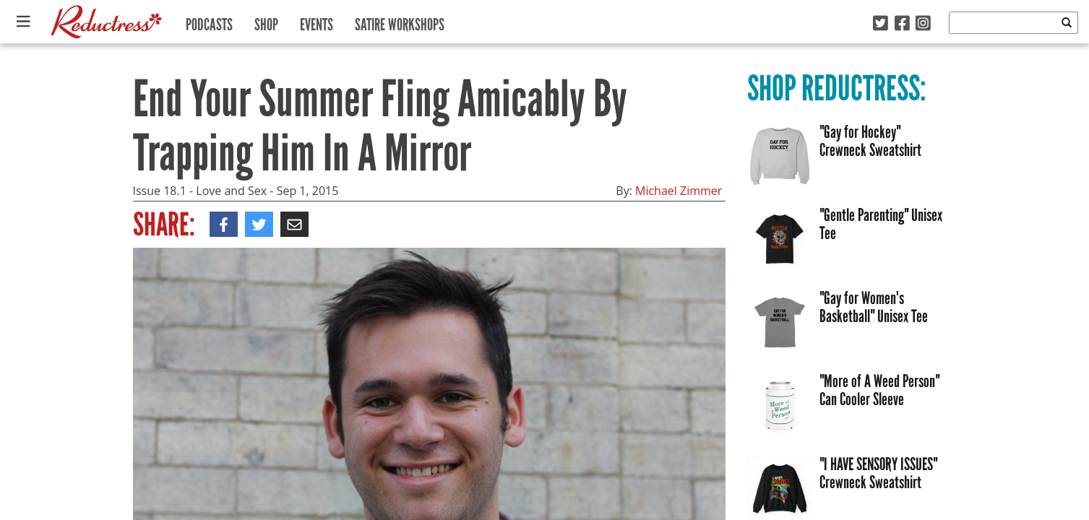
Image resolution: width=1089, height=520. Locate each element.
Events (316, 21)
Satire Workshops (399, 21)
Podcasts (209, 21)
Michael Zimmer (678, 191)
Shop (266, 21)
